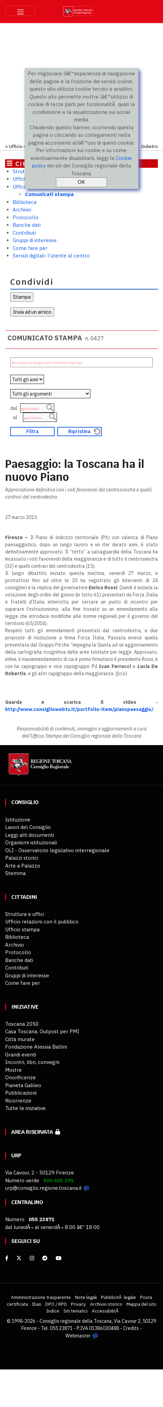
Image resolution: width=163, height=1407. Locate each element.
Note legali (86, 1297)
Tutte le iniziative (25, 1108)
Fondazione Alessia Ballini (36, 1046)
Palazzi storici (21, 858)
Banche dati (27, 225)
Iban (36, 1304)
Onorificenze (20, 1077)
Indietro (149, 146)
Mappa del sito (142, 1304)
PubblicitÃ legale (118, 1297)
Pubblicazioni (20, 1093)
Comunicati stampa (49, 194)
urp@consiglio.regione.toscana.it (43, 1188)
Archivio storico (106, 1304)
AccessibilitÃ (106, 1311)
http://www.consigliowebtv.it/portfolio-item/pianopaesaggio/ (79, 709)
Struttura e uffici (24, 914)
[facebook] (6, 1258)
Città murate (20, 1039)
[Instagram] (32, 1258)
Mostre (13, 1070)
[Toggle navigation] (20, 11)
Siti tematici (75, 1311)
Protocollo (26, 217)
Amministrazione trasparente (41, 1297)
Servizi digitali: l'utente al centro (51, 255)
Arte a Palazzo (22, 865)
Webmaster (77, 1335)
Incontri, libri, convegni (32, 1062)
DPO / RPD (56, 1304)
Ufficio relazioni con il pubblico (41, 921)
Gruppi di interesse (35, 240)
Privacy (78, 1304)
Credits (131, 1328)
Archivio (22, 209)
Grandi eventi (20, 1054)
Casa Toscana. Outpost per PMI (42, 1031)
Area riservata (35, 1132)
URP (16, 1155)
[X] (18, 1258)
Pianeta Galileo (23, 1085)
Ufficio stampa (24, 146)
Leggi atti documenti (29, 835)
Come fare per (30, 248)
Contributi (24, 232)
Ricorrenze (18, 1100)
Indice (52, 1311)
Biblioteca (24, 202)
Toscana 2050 (22, 1024)
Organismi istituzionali (31, 842)
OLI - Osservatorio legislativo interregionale (57, 850)
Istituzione (17, 819)
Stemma (15, 873)
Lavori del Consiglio (28, 827)
